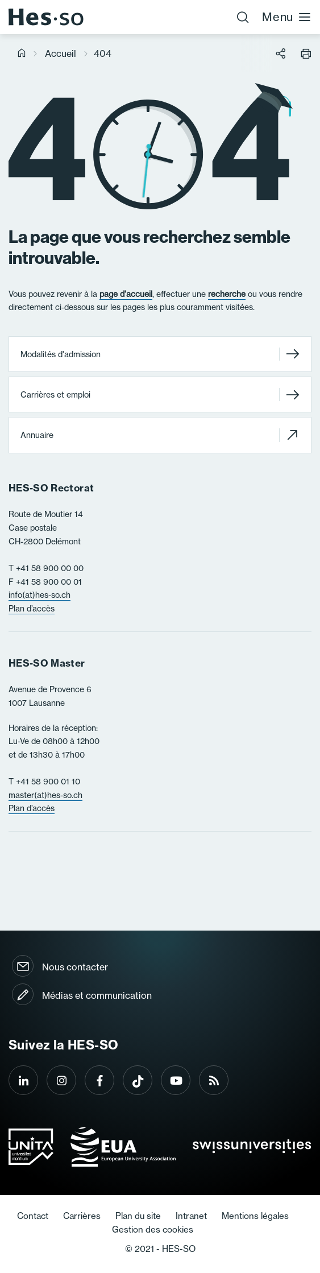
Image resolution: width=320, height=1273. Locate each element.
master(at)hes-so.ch (45, 795)
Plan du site (138, 1215)
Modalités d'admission (160, 354)
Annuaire (160, 435)
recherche (227, 294)
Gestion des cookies (152, 1229)
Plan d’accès (32, 609)
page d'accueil (125, 294)
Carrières (82, 1215)
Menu (286, 17)
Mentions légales (255, 1215)
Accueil (60, 53)
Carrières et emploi (160, 394)
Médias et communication (97, 995)
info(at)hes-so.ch (39, 595)
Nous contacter (75, 967)
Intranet (191, 1215)
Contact (32, 1215)
